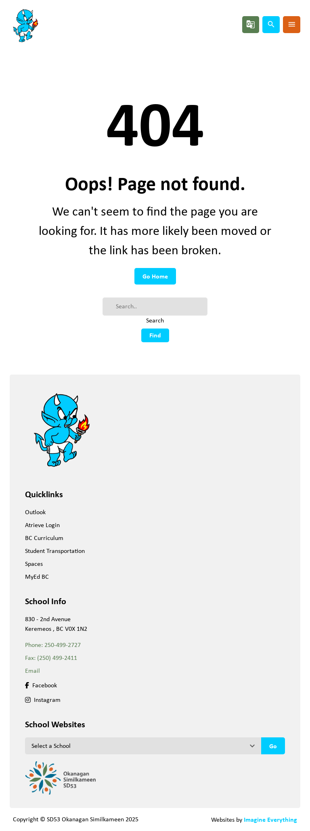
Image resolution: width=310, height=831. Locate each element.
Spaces (34, 563)
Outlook (35, 512)
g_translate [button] (250, 24)
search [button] (271, 24)
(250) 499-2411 (57, 657)
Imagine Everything (270, 819)
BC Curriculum (44, 538)
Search (155, 320)
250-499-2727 (62, 645)
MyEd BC (37, 576)
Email (32, 670)
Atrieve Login (42, 525)
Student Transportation (55, 550)
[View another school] (143, 745)
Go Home (155, 276)
